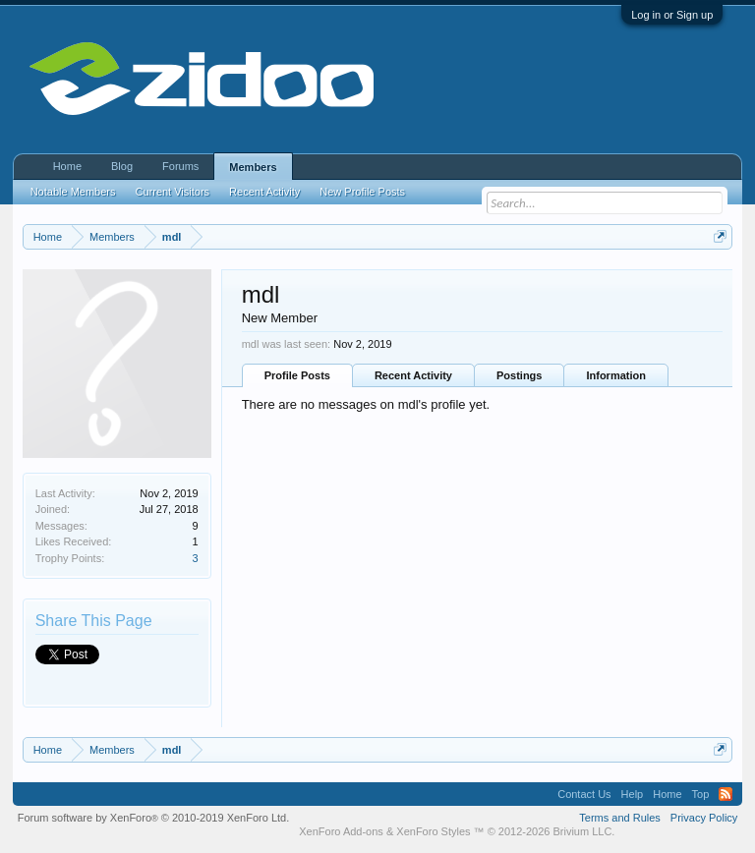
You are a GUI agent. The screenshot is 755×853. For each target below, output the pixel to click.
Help (632, 794)
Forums (180, 166)
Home (67, 166)
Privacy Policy (703, 818)
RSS (725, 794)
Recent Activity (413, 375)
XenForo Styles (433, 831)
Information (616, 375)
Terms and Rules (620, 818)
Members (252, 167)
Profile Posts (297, 375)
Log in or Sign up (672, 15)
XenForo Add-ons (341, 831)
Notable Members (73, 192)
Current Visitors (173, 192)
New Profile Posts (362, 192)
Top (701, 794)
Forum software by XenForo (154, 818)
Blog (122, 166)
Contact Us (583, 794)
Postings (519, 375)
